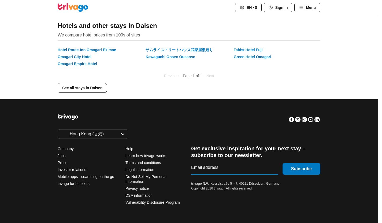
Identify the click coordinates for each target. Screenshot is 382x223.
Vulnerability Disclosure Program (152, 202)
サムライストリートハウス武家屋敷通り (179, 50)
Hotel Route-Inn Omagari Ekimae (87, 50)
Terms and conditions (143, 163)
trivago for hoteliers (74, 183)
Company (66, 149)
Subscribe (301, 168)
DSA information (139, 195)
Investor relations (72, 170)
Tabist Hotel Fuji (248, 50)
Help (129, 149)
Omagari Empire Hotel (77, 64)
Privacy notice (137, 188)
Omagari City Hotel (74, 57)
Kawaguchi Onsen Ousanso (170, 57)
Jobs (62, 156)
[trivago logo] (73, 7)
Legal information (139, 170)
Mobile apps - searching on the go (86, 176)
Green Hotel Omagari (252, 57)
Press (62, 163)
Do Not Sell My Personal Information (145, 179)
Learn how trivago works (145, 156)
